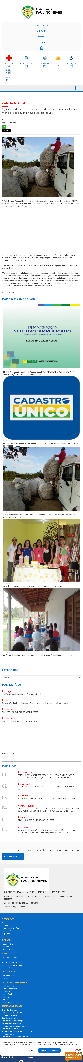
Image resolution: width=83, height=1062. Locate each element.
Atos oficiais (6, 923)
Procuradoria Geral (9, 1015)
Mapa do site (7, 933)
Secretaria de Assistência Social (14, 1026)
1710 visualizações (9, 120)
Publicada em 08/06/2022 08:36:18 (14, 122)
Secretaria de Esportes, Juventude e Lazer (18, 1031)
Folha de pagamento (10, 989)
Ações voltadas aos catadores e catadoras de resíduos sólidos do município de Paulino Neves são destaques (39, 516)
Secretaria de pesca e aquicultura (15, 1037)
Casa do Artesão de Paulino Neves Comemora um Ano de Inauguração (32, 586)
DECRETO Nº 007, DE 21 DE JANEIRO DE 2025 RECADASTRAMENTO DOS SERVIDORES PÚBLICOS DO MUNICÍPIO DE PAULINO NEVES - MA (48, 809)
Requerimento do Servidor (12, 965)
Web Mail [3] (41, 31)
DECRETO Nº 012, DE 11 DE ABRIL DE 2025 (20, 721)
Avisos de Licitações (9, 957)
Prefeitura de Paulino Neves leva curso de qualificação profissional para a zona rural (37, 655)
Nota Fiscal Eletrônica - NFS (12, 962)
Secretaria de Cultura (10, 1029)
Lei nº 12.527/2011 (8, 986)
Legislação (6, 999)
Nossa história (7, 944)
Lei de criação (7, 949)
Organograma (7, 997)
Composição (6, 925)
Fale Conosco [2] (41, 37)
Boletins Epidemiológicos (11, 928)
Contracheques (8, 960)
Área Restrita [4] (41, 25)
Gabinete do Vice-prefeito (12, 1012)
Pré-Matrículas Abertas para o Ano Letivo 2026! (21, 694)
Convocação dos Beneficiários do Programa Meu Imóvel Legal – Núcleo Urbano (35, 703)
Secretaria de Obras (9, 1034)
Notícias (5, 936)
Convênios (6, 991)
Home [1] (41, 42)
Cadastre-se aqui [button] (12, 856)
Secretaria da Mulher (10, 1018)
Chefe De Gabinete (9, 1010)
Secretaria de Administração (13, 1021)
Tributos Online (8, 968)
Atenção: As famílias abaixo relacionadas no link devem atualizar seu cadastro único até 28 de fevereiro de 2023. (40, 444)
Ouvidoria (6, 978)
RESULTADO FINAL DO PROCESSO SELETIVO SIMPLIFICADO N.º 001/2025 (49, 798)
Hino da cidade (7, 946)
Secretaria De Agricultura (11, 1023)
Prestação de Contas (10, 1002)
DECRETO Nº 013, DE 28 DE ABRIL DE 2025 (20, 712)
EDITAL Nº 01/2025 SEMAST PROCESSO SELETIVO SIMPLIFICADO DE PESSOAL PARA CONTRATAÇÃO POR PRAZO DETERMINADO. (38, 373)
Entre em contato (8, 975)
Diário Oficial (7, 994)
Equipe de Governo (9, 931)
